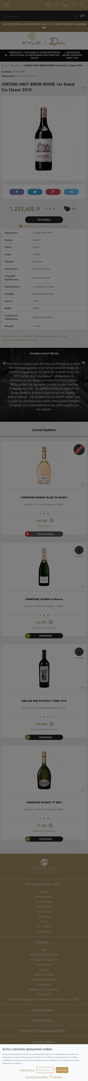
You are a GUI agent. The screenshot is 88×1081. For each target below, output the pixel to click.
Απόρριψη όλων (27, 1070)
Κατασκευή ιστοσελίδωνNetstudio (44, 1076)
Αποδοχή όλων (62, 1070)
